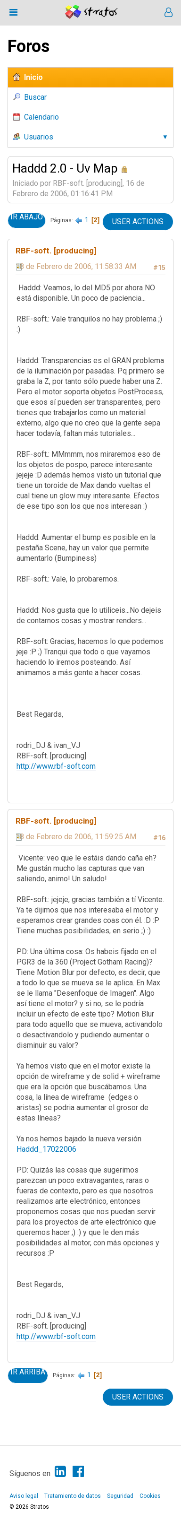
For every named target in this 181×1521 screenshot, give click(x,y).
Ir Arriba (27, 1372)
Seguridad (120, 1496)
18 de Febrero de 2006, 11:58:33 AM (76, 266)
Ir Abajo (26, 217)
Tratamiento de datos (72, 1496)
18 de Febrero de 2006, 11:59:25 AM (76, 836)
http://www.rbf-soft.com (56, 766)
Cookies (150, 1496)
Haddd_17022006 (46, 1149)
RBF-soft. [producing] (56, 250)
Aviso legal (23, 1496)
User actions (138, 221)
